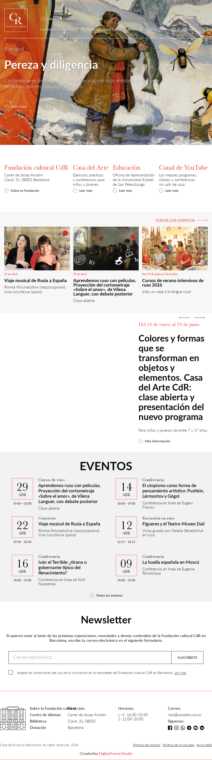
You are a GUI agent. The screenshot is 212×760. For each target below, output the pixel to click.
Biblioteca (38, 721)
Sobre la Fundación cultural (53, 708)
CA (205, 19)
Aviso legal (204, 745)
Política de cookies (146, 745)
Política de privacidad (178, 745)
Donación (38, 727)
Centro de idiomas (45, 714)
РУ (198, 19)
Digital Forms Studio (115, 753)
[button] (62, 19)
